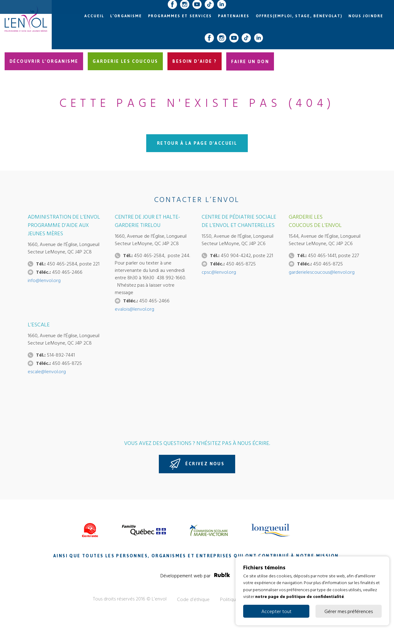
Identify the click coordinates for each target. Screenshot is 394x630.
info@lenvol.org (44, 280)
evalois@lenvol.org (134, 309)
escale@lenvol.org (47, 371)
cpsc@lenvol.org (219, 272)
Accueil (94, 16)
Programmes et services (180, 16)
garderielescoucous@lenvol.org (322, 272)
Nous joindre (365, 16)
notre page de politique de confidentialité (299, 596)
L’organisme (126, 16)
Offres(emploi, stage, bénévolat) (299, 16)
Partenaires (233, 16)
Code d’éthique (193, 599)
